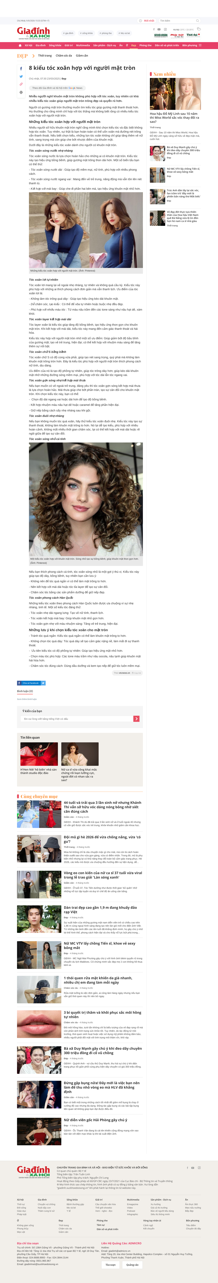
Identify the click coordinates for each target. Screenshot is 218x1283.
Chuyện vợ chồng (46, 1204)
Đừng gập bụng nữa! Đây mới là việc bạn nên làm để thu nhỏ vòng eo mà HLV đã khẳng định (102, 1087)
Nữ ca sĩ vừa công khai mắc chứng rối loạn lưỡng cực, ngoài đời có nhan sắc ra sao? (79, 775)
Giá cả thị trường (159, 1207)
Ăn (121, 45)
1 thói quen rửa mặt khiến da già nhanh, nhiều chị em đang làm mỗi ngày (98, 980)
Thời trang (45, 55)
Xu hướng (156, 1204)
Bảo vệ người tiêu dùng (162, 1211)
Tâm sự (101, 1225)
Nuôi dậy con (44, 1207)
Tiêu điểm (191, 1225)
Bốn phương (189, 45)
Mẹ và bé (125, 33)
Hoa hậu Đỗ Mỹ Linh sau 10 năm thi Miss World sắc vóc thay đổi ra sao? (174, 118)
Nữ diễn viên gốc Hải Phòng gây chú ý (95, 1120)
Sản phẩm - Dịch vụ (104, 45)
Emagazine (132, 1204)
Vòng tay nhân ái (152, 1220)
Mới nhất (146, 20)
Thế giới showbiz (103, 1207)
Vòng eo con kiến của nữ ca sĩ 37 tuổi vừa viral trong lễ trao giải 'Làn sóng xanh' (103, 875)
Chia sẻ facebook (30, 683)
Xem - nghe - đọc (103, 1211)
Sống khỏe (55, 45)
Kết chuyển (148, 1228)
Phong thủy (22, 1228)
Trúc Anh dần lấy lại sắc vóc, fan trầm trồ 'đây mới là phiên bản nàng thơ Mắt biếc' (183, 193)
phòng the (107, 33)
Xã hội (28, 45)
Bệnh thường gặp (75, 1204)
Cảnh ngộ (148, 1225)
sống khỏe (87, 33)
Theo (127, 673)
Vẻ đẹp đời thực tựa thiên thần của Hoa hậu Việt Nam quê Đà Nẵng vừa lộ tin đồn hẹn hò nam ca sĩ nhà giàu (182, 217)
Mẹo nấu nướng (193, 1207)
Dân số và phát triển (167, 45)
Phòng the (145, 45)
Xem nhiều (164, 74)
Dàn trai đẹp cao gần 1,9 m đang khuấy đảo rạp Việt (100, 909)
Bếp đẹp (189, 1211)
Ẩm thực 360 (191, 1204)
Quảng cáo (132, 1264)
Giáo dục (21, 1211)
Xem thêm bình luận (27, 699)
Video (130, 1207)
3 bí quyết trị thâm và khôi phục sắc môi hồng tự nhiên (102, 1014)
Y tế (69, 1211)
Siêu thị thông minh (160, 1214)
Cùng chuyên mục (39, 796)
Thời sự (21, 1204)
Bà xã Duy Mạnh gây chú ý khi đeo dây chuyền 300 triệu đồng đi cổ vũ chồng (103, 1050)
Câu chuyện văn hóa (105, 1204)
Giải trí (69, 45)
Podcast (131, 1211)
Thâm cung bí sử (46, 1211)
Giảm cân (82, 55)
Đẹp (133, 45)
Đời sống (21, 1207)
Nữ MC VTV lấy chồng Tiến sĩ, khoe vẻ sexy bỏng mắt (99, 945)
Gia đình (41, 45)
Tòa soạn (111, 1264)
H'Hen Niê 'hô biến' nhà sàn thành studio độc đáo (38, 771)
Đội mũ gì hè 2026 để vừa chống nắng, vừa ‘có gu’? (102, 839)
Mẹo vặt (21, 1232)
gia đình (69, 33)
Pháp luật (21, 1214)
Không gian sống (25, 1225)
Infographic (132, 1214)
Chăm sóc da (64, 55)
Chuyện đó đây (193, 1228)
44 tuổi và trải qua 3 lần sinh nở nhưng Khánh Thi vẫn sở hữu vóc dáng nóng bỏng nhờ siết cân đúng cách (102, 807)
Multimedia (83, 45)
